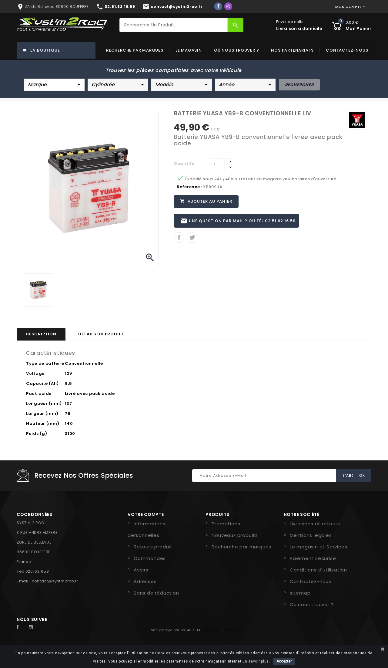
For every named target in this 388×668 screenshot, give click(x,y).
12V (68, 373)
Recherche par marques (134, 50)
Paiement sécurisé (313, 558)
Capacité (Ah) (42, 383)
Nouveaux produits (235, 535)
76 (67, 413)
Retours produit (153, 547)
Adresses (145, 581)
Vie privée (211, 630)
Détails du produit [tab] (101, 334)
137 (68, 403)
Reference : (189, 187)
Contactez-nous (347, 50)
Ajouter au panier (206, 201)
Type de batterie (45, 363)
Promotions (226, 523)
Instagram (32, 627)
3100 (70, 433)
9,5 (68, 383)
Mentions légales (311, 535)
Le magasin (189, 50)
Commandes (150, 558)
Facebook (21, 627)
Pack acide (39, 393)
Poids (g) (36, 433)
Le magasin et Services (318, 547)
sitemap (300, 593)
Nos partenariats (292, 50)
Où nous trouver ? (236, 50)
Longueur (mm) (44, 403)
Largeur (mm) (42, 413)
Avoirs (141, 570)
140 (69, 423)
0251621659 (37, 571)
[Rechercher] (173, 25)
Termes (230, 630)
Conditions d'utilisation (318, 570)
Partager (179, 238)
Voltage (35, 373)
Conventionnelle (84, 363)
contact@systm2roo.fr (55, 581)
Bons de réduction (156, 593)
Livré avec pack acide (90, 393)
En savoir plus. (256, 661)
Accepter (284, 661)
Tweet (192, 238)
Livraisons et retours (315, 523)
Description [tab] (41, 334)
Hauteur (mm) (42, 423)
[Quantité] (217, 164)
